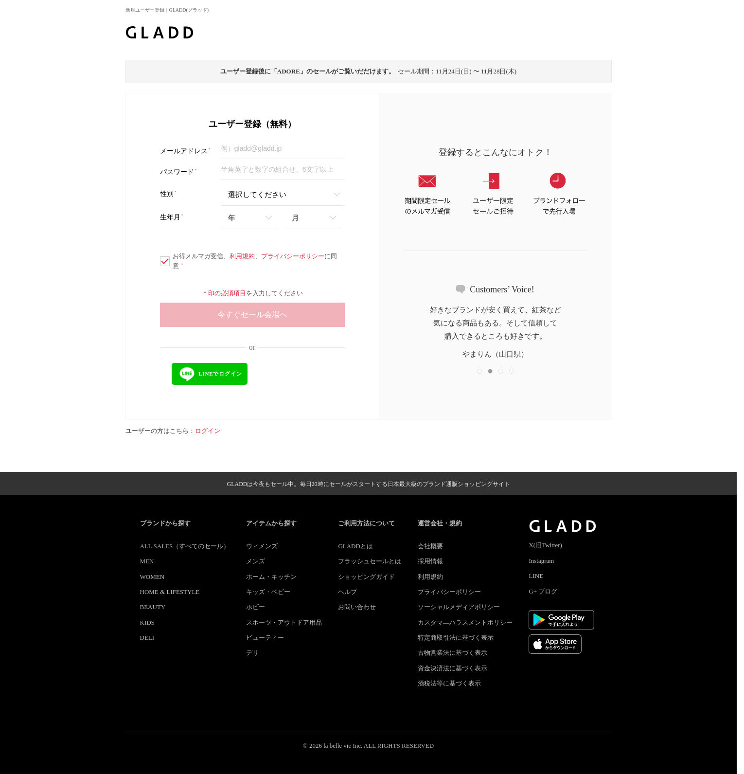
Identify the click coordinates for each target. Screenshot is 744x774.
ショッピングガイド (366, 576)
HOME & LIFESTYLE (170, 591)
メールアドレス (185, 151)
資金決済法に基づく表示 (452, 668)
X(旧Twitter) (545, 545)
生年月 (172, 217)
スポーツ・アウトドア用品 (284, 622)
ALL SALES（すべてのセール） (185, 546)
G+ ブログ (543, 591)
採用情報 (430, 561)
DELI (147, 637)
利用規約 (242, 256)
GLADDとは (355, 546)
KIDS (147, 622)
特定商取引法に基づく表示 (456, 637)
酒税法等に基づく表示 (449, 683)
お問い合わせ (357, 607)
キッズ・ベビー (268, 591)
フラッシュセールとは (369, 561)
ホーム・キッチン (271, 576)
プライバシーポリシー (292, 256)
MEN (147, 561)
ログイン (207, 430)
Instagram (541, 560)
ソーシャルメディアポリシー (459, 607)
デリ (252, 652)
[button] (479, 371)
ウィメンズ (262, 546)
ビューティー (265, 637)
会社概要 (430, 546)
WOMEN (152, 576)
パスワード (178, 172)
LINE (536, 575)
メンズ (255, 561)
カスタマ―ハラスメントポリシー (465, 622)
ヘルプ (347, 591)
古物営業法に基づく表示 (452, 652)
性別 (168, 194)
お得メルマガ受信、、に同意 (248, 261)
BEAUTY (153, 607)
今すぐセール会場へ (252, 314)
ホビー (255, 607)
